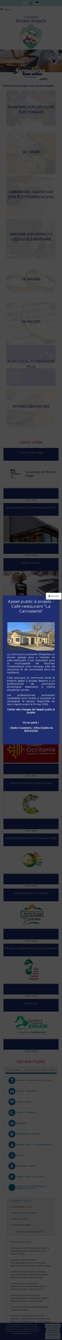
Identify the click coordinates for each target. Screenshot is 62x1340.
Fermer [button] (53, 596)
